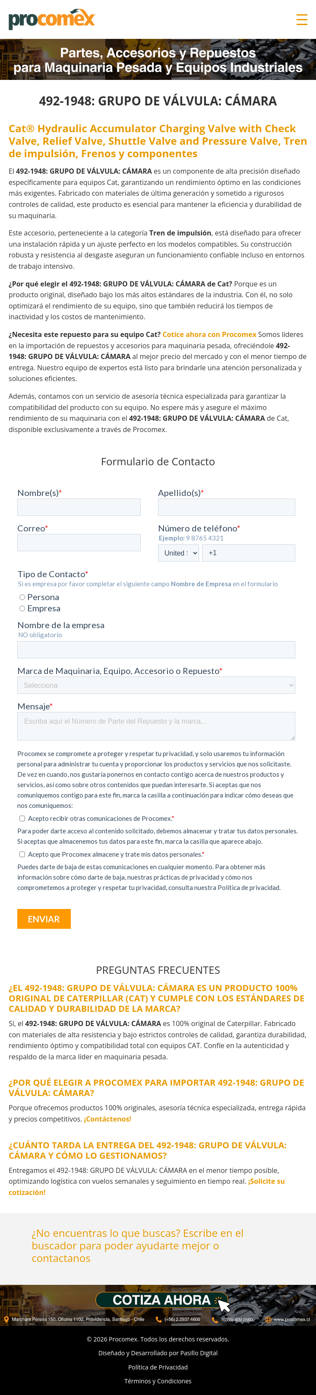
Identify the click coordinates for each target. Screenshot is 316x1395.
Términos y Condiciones (157, 1381)
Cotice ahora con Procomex (209, 334)
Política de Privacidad (158, 1367)
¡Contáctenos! (107, 1119)
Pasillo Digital (199, 1353)
